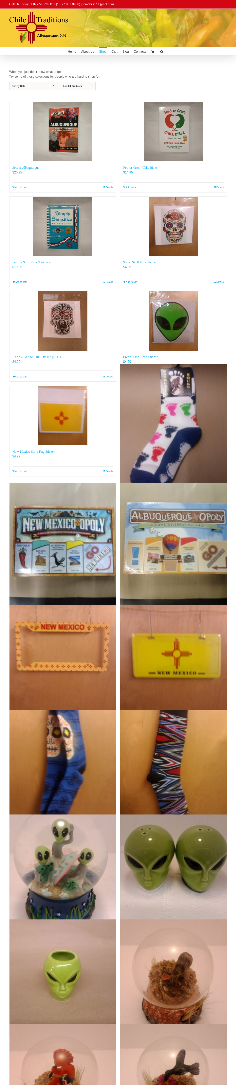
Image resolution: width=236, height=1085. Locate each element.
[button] (161, 51)
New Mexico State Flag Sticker (33, 451)
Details (109, 187)
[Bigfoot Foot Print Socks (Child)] (173, 428)
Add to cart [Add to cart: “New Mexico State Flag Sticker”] (21, 471)
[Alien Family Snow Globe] (62, 868)
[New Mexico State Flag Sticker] (62, 415)
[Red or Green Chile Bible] (173, 131)
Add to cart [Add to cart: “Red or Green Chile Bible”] (131, 187)
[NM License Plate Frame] (62, 658)
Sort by (18, 86)
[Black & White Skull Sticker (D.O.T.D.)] (62, 321)
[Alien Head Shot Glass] (62, 972)
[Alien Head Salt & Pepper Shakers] (173, 868)
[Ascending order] (54, 86)
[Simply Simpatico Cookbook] (62, 226)
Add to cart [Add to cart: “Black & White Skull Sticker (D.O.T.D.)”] (21, 376)
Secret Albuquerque (25, 168)
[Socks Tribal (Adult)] (173, 763)
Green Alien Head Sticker (140, 357)
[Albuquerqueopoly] (173, 546)
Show (72, 86)
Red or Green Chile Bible (140, 168)
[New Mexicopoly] (62, 546)
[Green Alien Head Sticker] (173, 321)
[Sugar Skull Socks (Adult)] (62, 763)
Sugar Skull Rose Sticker (140, 262)
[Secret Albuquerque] (62, 131)
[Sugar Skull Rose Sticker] (173, 226)
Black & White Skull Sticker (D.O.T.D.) (38, 357)
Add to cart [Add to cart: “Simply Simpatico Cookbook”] (21, 282)
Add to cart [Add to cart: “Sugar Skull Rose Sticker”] (131, 282)
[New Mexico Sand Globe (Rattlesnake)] (173, 972)
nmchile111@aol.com (98, 4)
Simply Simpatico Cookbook (31, 262)
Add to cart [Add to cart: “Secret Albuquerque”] (21, 187)
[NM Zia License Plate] (173, 658)
